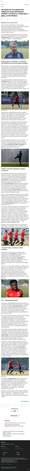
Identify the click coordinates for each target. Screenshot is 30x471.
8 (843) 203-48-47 (18, 447)
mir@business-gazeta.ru (19, 448)
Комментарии (15, 415)
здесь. (22, 426)
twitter (17, 452)
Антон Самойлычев (25, 401)
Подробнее (7, 426)
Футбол (3, 6)
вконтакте (4, 452)
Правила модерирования (7, 436)
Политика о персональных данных (6, 464)
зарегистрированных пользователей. (12, 424)
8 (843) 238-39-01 (4, 447)
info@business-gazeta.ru (5, 448)
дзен (3, 454)
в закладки (26, 4)
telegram (17, 454)
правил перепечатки (12, 468)
